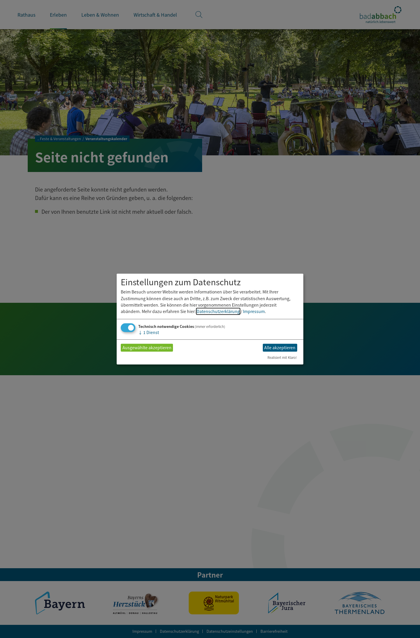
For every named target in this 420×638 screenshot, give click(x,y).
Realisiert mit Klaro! (282, 357)
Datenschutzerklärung (218, 311)
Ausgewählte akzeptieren (147, 348)
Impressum (254, 311)
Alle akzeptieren (279, 348)
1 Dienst (148, 332)
